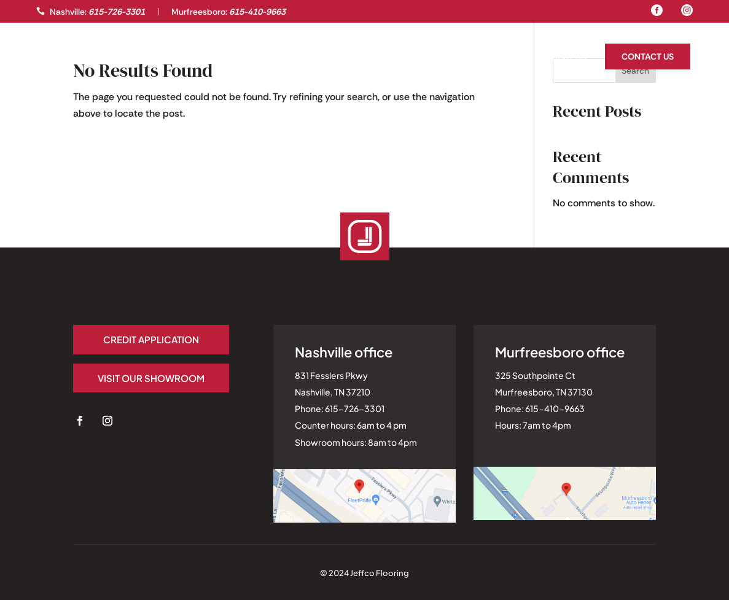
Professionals (119, 58)
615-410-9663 (257, 11)
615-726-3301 (116, 11)
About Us (566, 58)
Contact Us (648, 56)
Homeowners (496, 58)
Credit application (151, 339)
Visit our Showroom (151, 378)
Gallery (55, 58)
